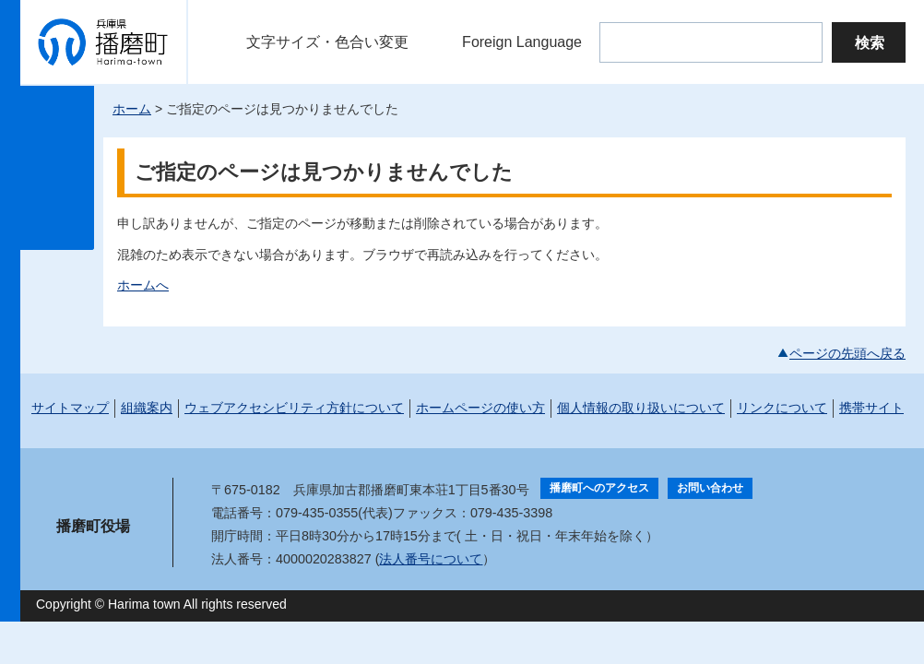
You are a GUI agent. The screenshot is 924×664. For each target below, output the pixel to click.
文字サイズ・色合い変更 (327, 42)
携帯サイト (871, 407)
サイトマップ (70, 407)
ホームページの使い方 (480, 407)
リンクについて (782, 407)
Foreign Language (522, 42)
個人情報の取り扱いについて (641, 407)
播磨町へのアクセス (599, 487)
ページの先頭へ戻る (847, 353)
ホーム (132, 108)
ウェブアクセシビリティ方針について (294, 407)
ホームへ (143, 285)
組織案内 (146, 407)
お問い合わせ (710, 487)
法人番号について (430, 558)
